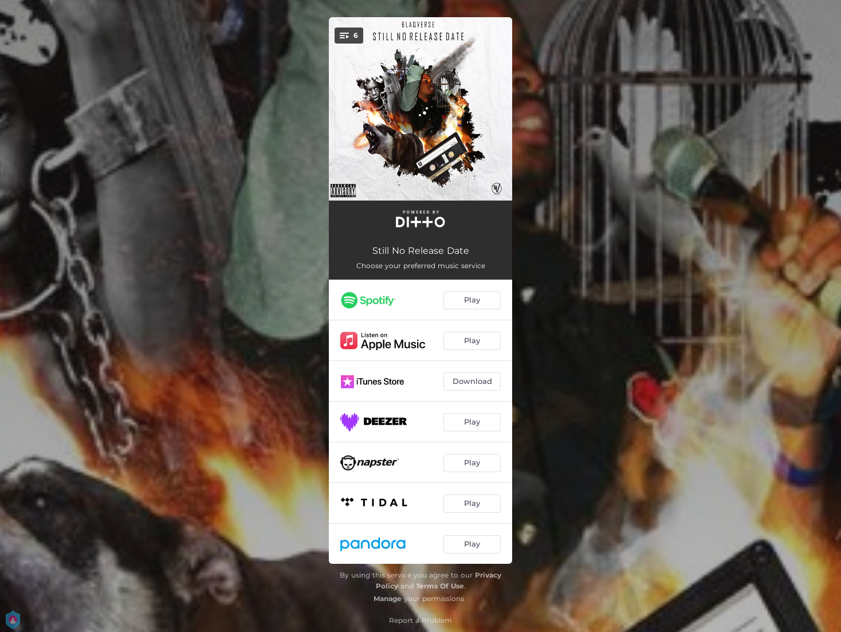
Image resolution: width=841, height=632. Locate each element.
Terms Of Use (440, 586)
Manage (388, 598)
